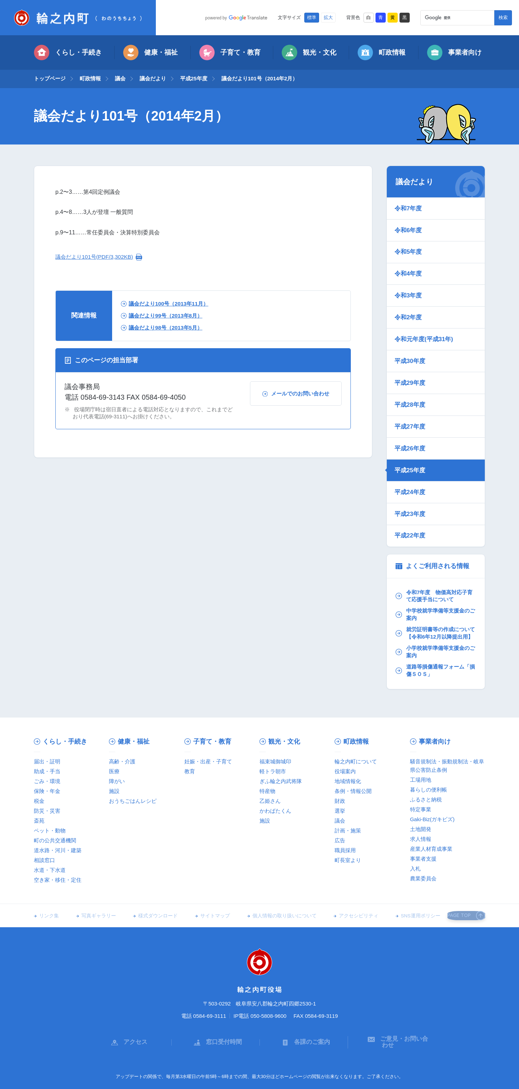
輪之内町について (356, 737)
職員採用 (345, 826)
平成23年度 (411, 482)
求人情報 (420, 815)
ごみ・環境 (47, 757)
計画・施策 (348, 807)
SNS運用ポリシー (402, 891)
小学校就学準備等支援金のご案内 (435, 627)
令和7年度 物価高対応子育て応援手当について (433, 561)
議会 (120, 78)
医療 (114, 747)
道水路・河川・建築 (57, 826)
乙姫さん (270, 777)
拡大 (328, 17)
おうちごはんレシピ (133, 777)
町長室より (348, 836)
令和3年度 (409, 286)
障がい (117, 757)
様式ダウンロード (152, 891)
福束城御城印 (275, 737)
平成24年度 (411, 463)
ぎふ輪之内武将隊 (281, 757)
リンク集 (49, 891)
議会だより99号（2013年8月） (164, 316)
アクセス (127, 1014)
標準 (311, 17)
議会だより (153, 78)
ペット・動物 (50, 807)
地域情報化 (348, 757)
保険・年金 (47, 767)
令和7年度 (409, 207)
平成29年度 (411, 364)
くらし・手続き (68, 52)
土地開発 (420, 805)
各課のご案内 (304, 1014)
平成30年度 (411, 345)
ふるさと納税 (426, 776)
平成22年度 (411, 502)
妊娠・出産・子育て (208, 737)
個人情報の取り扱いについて (272, 891)
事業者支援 (423, 835)
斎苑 (39, 797)
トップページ (50, 78)
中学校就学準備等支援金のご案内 (435, 580)
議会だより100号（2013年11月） (167, 304)
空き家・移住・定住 (57, 856)
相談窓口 (44, 836)
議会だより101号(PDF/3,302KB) (96, 257)
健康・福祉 (150, 52)
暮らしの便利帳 (428, 766)
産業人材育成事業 (431, 825)
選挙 (340, 787)
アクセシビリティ (343, 891)
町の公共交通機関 (55, 816)
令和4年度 (409, 266)
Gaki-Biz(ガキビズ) (432, 795)
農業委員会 (423, 854)
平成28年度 (411, 384)
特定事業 (420, 785)
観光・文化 (309, 52)
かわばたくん (275, 787)
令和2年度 (409, 305)
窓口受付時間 (215, 1014)
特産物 (267, 767)
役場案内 (345, 747)
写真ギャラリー (95, 891)
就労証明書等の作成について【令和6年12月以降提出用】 (435, 603)
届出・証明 (47, 737)
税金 (39, 777)
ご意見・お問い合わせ (392, 1014)
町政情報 (381, 52)
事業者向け (454, 52)
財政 (340, 777)
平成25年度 (193, 78)
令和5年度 (409, 246)
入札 (415, 845)
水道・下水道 (50, 846)
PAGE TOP (463, 891)
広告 (340, 816)
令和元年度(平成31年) (425, 325)
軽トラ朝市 (273, 747)
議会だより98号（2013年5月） (164, 328)
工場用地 (420, 756)
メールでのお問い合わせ (295, 393)
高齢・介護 (122, 737)
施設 (114, 767)
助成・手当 (47, 747)
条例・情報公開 (353, 767)
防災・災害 (47, 787)
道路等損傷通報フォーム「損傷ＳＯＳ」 (432, 646)
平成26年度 (411, 423)
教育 (189, 747)
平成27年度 (411, 403)
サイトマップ (206, 891)
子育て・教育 (230, 52)
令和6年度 (409, 227)
